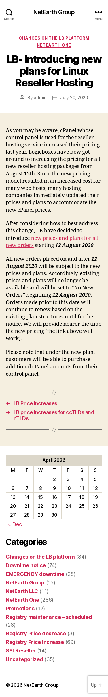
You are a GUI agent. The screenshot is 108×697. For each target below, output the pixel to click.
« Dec (15, 524)
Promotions (20, 608)
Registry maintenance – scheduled (49, 617)
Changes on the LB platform (54, 38)
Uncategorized (24, 659)
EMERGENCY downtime (35, 574)
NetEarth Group (54, 12)
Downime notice (26, 565)
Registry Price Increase (35, 642)
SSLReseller (21, 651)
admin (40, 97)
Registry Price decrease (36, 633)
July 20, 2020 (74, 97)
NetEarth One (54, 45)
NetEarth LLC (22, 591)
